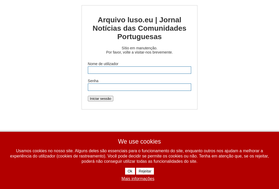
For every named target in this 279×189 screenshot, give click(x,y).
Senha (93, 81)
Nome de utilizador (103, 64)
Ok (130, 171)
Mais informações (137, 178)
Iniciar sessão (100, 99)
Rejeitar (145, 171)
